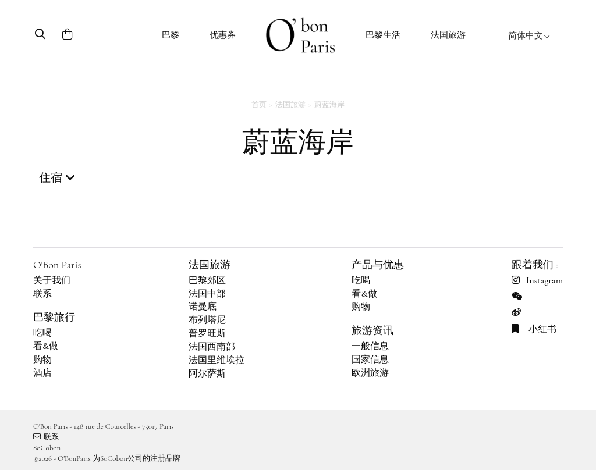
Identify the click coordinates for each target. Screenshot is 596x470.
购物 (42, 359)
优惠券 (223, 35)
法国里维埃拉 (216, 360)
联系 (42, 294)
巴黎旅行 (54, 317)
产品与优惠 (378, 264)
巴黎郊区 (207, 280)
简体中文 (529, 35)
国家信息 (370, 359)
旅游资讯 (372, 330)
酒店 (42, 373)
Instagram (537, 280)
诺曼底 (203, 306)
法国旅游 (448, 35)
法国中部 (207, 294)
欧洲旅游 (370, 373)
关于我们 (51, 280)
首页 (259, 104)
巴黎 (170, 35)
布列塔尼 (207, 320)
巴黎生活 (383, 35)
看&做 (45, 346)
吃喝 (42, 333)
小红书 (534, 329)
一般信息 (370, 346)
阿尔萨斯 (207, 373)
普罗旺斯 (207, 333)
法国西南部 (212, 346)
